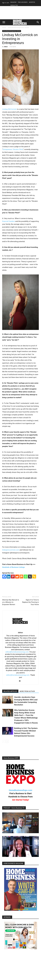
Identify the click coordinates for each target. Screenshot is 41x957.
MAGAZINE (13, 2)
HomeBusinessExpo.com (20, 790)
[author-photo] (20, 629)
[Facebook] (4, 576)
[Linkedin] (8, 576)
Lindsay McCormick (9, 109)
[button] (3, 22)
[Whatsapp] (26, 576)
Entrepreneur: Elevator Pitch (13, 149)
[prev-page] (3, 741)
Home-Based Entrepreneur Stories (18, 27)
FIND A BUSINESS (22, 2)
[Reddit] (17, 576)
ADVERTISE (32, 2)
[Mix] (21, 576)
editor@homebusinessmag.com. (17, 652)
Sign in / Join (5, 2)
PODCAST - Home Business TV (13, 808)
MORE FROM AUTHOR (27, 691)
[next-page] (7, 741)
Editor (6, 46)
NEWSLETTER (14, 5)
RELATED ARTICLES (10, 691)
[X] (30, 576)
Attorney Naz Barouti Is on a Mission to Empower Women (10, 602)
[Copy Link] (34, 576)
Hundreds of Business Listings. (13, 567)
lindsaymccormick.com (10, 550)
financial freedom (8, 221)
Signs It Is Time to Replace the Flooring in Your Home (30, 602)
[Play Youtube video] (20, 822)
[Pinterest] (13, 576)
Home (4, 27)
